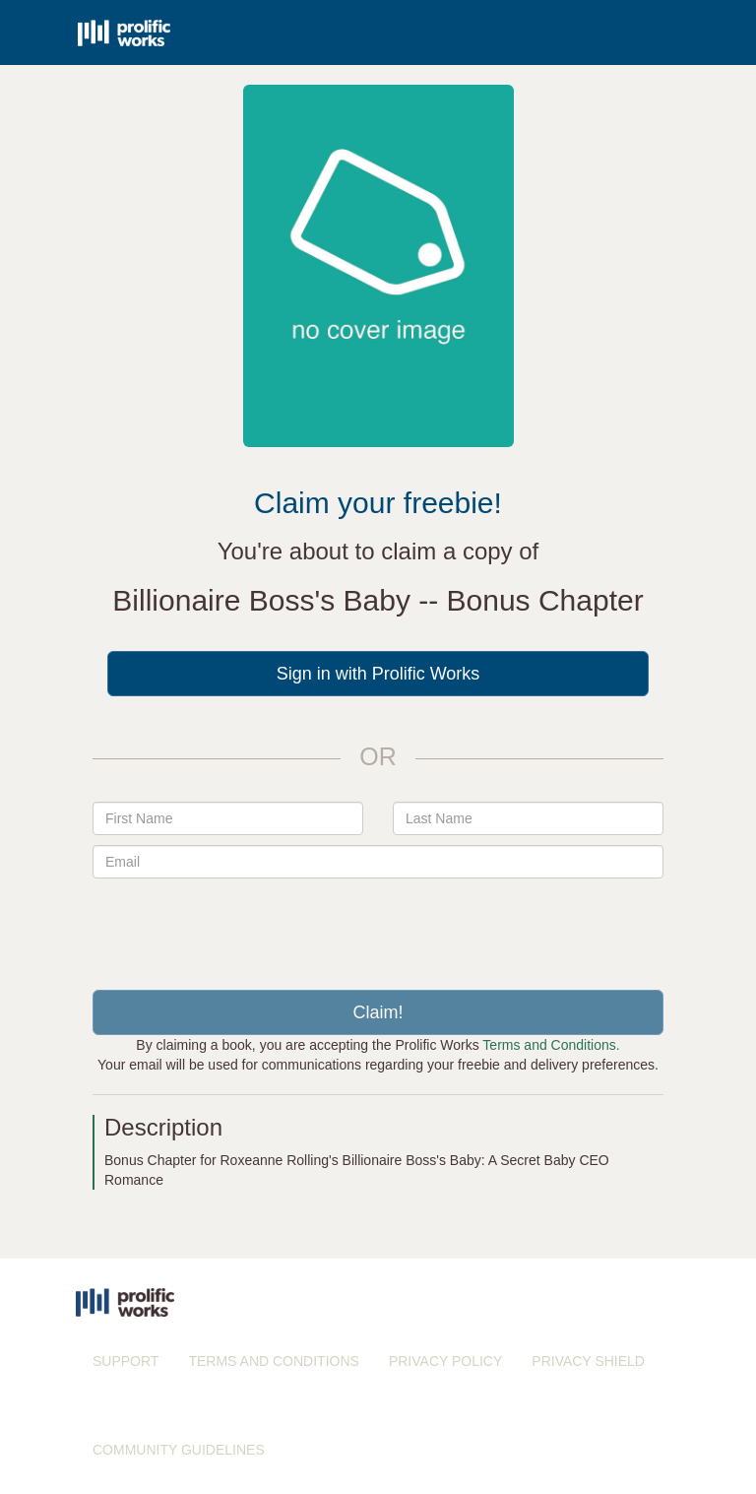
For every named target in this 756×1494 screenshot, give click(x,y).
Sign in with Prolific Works (378, 673)
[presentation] (378, 926)
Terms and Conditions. (550, 1045)
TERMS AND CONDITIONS (273, 1361)
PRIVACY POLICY (445, 1361)
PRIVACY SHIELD (588, 1361)
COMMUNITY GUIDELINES (179, 1450)
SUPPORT (125, 1361)
